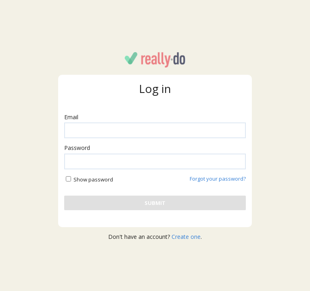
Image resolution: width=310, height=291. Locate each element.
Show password (93, 179)
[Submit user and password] (154, 203)
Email (71, 117)
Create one (186, 236)
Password (77, 148)
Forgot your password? (218, 178)
